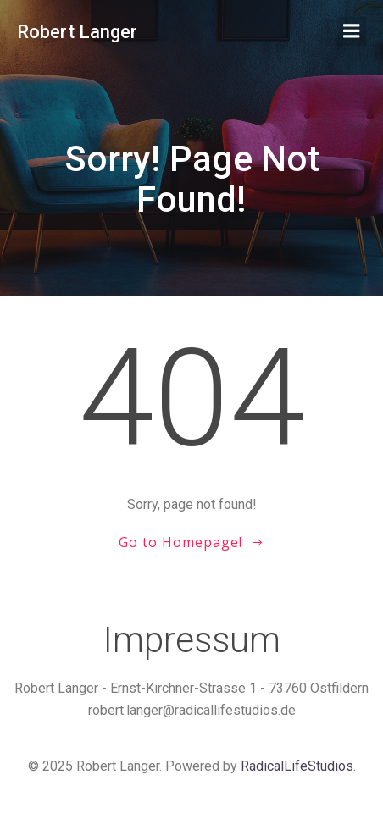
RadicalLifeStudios (297, 766)
